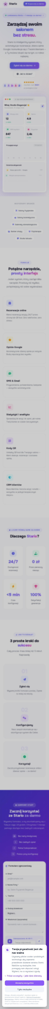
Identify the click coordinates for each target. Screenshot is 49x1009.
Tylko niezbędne (24, 989)
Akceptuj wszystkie (24, 983)
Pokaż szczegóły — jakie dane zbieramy (23, 976)
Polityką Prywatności (33, 997)
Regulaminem (9, 999)
